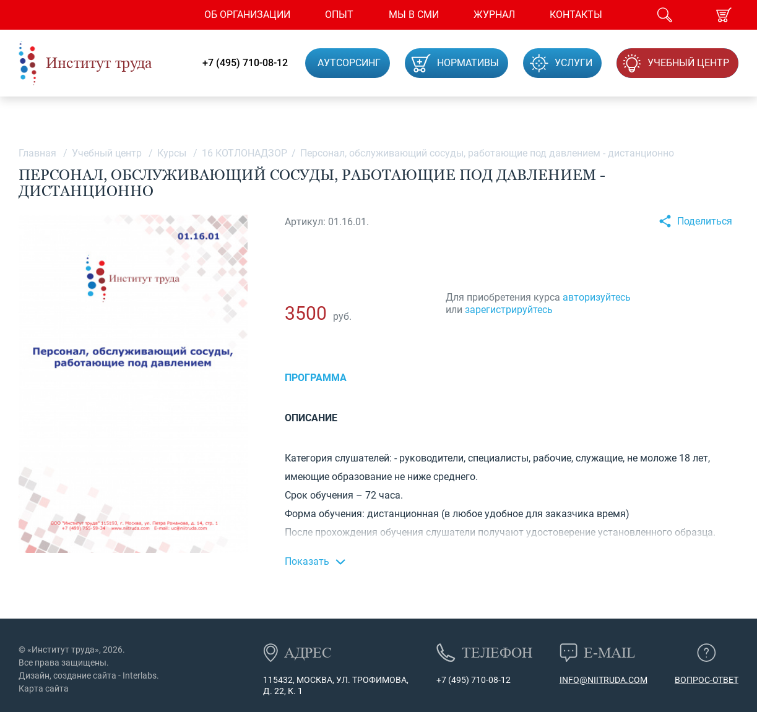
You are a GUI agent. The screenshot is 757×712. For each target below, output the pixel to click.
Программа (316, 378)
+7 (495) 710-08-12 (245, 63)
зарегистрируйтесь (509, 309)
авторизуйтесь (597, 297)
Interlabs (140, 675)
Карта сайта (44, 688)
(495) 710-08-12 (478, 680)
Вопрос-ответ (706, 680)
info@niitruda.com (603, 680)
